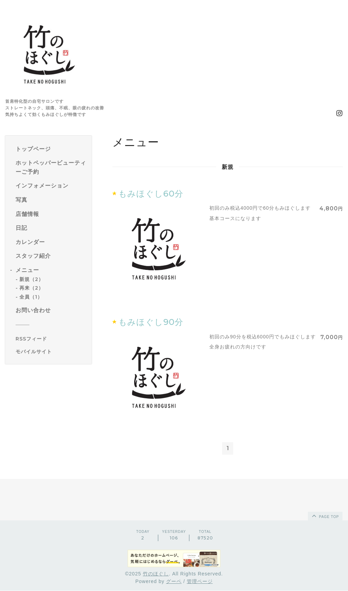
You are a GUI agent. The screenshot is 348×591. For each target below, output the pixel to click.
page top (325, 515)
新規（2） (31, 279)
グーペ (174, 582)
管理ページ (200, 582)
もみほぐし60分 (150, 194)
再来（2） (31, 288)
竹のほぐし (156, 574)
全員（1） (31, 297)
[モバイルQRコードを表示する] (51, 351)
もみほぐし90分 (150, 322)
